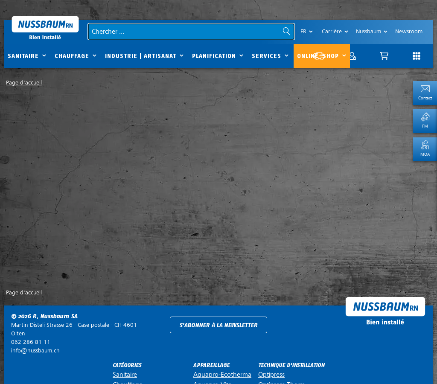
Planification (214, 56)
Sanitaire (23, 56)
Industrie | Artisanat (140, 56)
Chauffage (72, 56)
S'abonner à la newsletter (218, 325)
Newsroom (408, 31)
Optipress (271, 374)
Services (266, 56)
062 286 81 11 (30, 342)
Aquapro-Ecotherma (222, 374)
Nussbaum (368, 31)
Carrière (332, 31)
